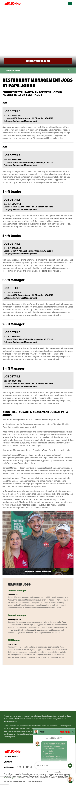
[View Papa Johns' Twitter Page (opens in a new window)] (31, 767)
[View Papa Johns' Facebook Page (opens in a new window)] (17, 767)
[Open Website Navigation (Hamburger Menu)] (70, 6)
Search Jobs (13, 70)
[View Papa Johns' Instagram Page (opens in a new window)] (20, 767)
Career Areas (11, 756)
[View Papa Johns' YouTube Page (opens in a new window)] (28, 767)
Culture (8, 761)
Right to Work (15, 778)
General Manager (17, 590)
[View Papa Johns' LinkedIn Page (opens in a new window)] (24, 767)
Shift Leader (14, 640)
